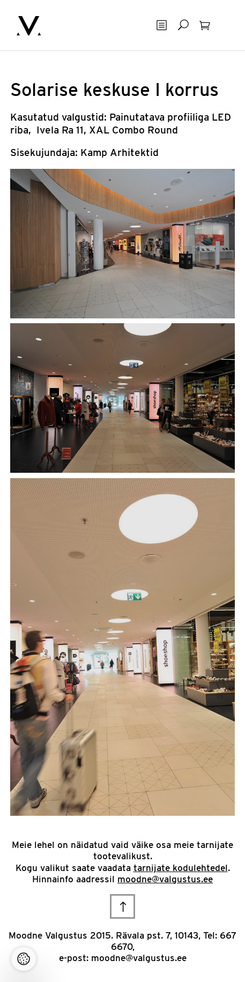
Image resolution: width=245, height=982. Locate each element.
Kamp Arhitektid (119, 152)
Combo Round (145, 130)
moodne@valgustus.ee (165, 879)
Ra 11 (73, 130)
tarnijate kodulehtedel (180, 867)
